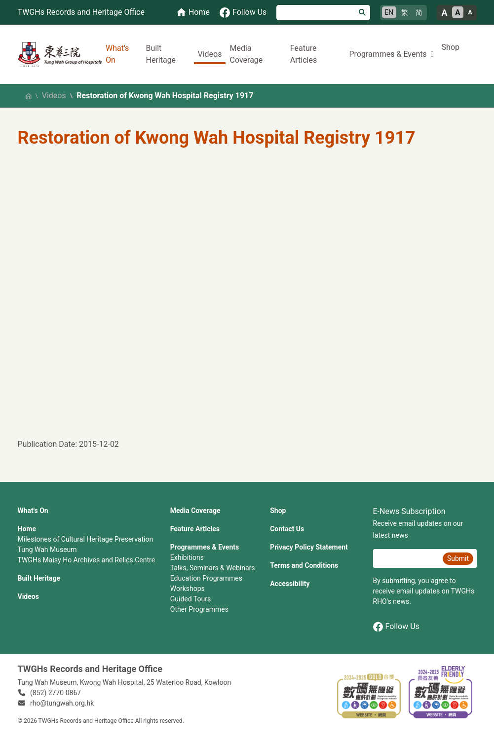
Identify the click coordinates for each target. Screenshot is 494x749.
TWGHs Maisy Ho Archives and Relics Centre (86, 560)
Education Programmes (206, 578)
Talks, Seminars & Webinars (212, 568)
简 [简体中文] (419, 12)
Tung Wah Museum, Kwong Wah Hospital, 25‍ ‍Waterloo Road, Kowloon (124, 682)
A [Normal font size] (457, 12)
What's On (117, 54)
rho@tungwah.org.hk (62, 703)
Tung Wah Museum (47, 549)
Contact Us (287, 529)
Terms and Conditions (304, 565)
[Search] (315, 12)
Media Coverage (246, 54)
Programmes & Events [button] (387, 54)
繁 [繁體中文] (404, 12)
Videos (210, 54)
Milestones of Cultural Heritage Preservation (85, 539)
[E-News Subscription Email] (406, 558)
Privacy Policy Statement (309, 547)
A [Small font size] (470, 12)
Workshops (187, 588)
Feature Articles (303, 54)
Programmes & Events (204, 547)
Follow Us (396, 627)
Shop (450, 47)
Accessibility (289, 584)
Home (27, 529)
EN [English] (388, 12)
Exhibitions (187, 557)
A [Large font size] (444, 12)
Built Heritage (161, 54)
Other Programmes (199, 609)
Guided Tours (190, 599)
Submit (458, 558)
